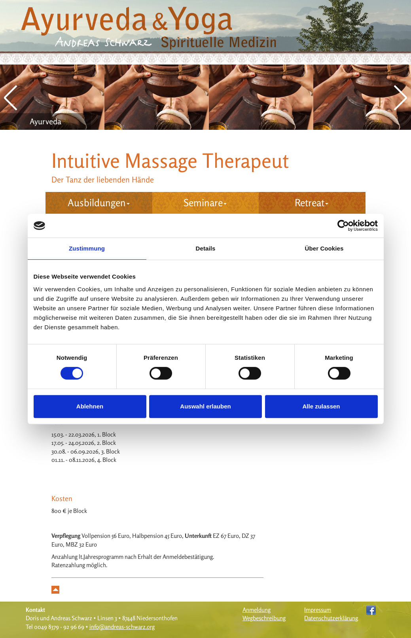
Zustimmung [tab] (87, 248)
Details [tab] (206, 248)
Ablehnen (89, 406)
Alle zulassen (321, 406)
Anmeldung (256, 609)
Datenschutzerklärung (331, 618)
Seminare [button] (205, 203)
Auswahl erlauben (205, 406)
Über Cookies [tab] (324, 248)
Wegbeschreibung (264, 618)
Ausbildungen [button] (99, 203)
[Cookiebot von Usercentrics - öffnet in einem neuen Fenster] (343, 226)
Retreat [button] (311, 203)
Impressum (317, 609)
